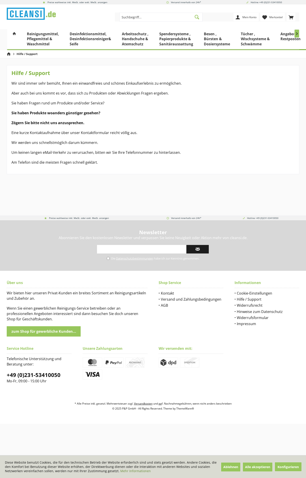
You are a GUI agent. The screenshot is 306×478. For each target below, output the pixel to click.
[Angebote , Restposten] (290, 39)
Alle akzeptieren (257, 467)
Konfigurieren (288, 467)
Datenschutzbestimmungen (134, 258)
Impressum (246, 323)
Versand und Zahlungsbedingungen (191, 299)
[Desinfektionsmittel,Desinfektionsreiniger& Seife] (90, 39)
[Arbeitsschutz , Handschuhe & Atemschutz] (135, 39)
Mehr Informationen (135, 471)
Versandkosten (143, 403)
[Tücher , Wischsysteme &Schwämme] (255, 39)
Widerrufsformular (253, 317)
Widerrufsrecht (250, 305)
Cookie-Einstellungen (254, 293)
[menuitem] (291, 17)
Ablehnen (230, 467)
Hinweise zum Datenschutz (260, 311)
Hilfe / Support (249, 299)
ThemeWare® (185, 408)
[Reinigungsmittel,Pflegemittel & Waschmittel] (43, 39)
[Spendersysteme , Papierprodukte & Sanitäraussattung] (176, 39)
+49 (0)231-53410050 (33, 375)
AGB (164, 305)
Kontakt (167, 293)
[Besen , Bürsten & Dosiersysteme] (216, 39)
